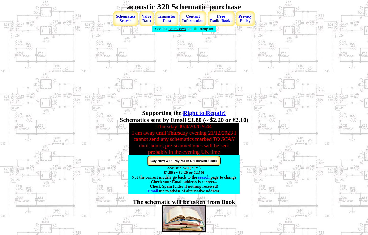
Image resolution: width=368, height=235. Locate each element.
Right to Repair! (204, 113)
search (203, 177)
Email (153, 191)
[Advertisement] (184, 71)
